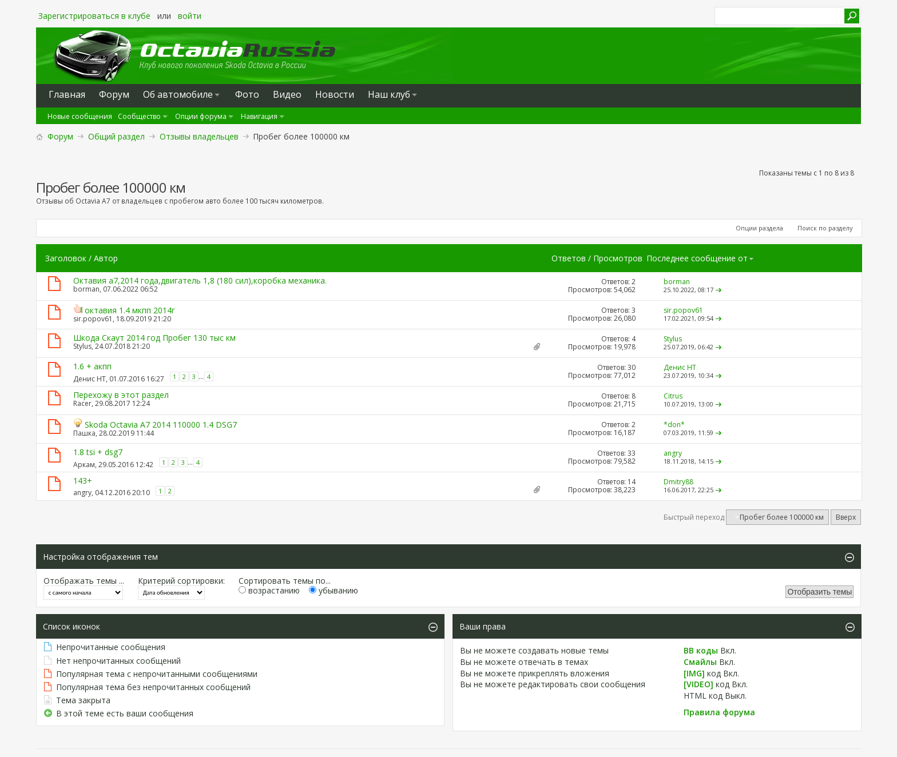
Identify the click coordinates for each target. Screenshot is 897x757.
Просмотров (617, 258)
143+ (82, 480)
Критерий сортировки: (181, 580)
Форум (60, 136)
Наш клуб (389, 94)
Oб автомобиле (178, 94)
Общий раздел (116, 136)
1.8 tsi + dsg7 (97, 452)
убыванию (333, 590)
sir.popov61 (93, 319)
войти (189, 15)
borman (86, 289)
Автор (106, 258)
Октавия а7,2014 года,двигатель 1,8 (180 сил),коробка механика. (200, 280)
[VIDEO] (698, 684)
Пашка (84, 433)
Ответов (568, 258)
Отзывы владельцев (199, 136)
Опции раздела (759, 228)
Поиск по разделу (825, 228)
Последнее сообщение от (700, 258)
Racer (82, 403)
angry (82, 492)
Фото (247, 94)
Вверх (846, 517)
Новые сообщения (79, 116)
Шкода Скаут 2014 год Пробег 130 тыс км (154, 337)
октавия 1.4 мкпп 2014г (130, 310)
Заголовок (65, 258)
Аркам (84, 464)
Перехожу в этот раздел (121, 394)
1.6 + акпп (92, 366)
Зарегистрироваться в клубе (94, 15)
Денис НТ (89, 379)
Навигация (259, 116)
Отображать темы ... (83, 580)
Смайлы (700, 661)
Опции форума (201, 116)
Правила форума (719, 712)
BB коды (701, 650)
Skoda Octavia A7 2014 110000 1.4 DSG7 (161, 424)
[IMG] (694, 673)
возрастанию (269, 590)
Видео (287, 94)
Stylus (82, 346)
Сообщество (139, 116)
